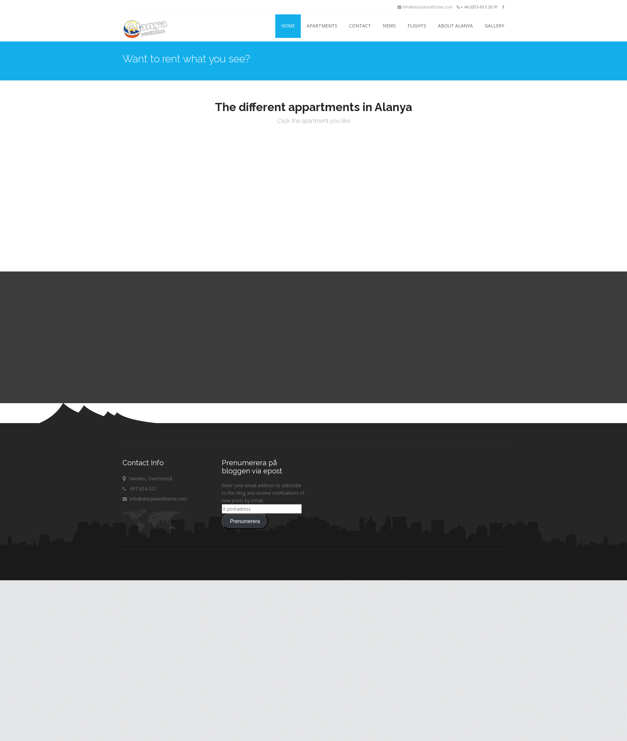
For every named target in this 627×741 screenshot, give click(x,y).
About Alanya (455, 26)
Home (288, 26)
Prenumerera (245, 521)
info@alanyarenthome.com (425, 7)
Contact (360, 26)
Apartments (322, 26)
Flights (417, 26)
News (389, 26)
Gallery (494, 26)
